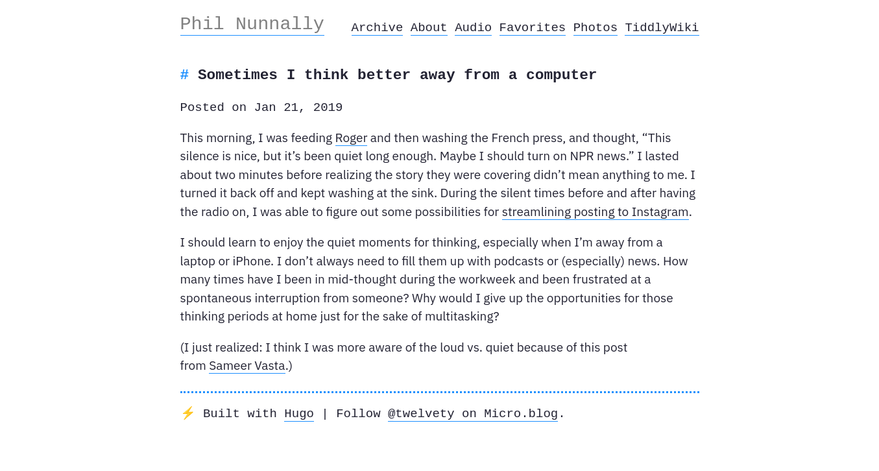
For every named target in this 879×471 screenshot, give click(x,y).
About (429, 27)
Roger (351, 137)
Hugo (299, 413)
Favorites (533, 27)
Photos (595, 27)
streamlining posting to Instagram (595, 211)
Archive (377, 27)
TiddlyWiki (662, 27)
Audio (473, 27)
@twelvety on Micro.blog (473, 413)
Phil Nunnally (252, 24)
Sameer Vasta (247, 365)
